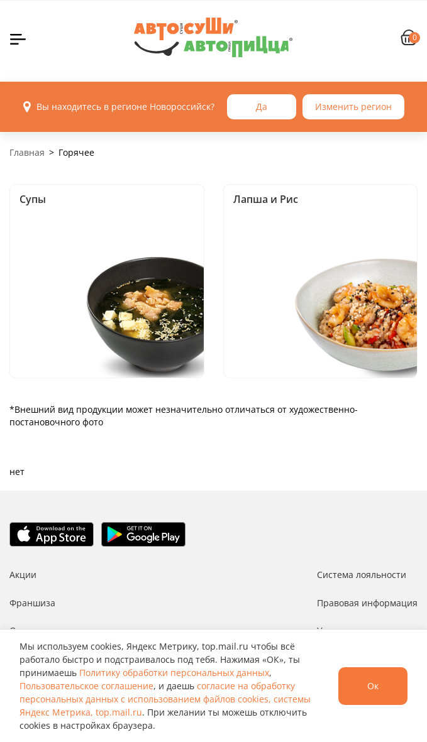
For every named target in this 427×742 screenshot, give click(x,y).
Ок (373, 686)
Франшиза (32, 603)
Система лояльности (361, 575)
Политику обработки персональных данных (174, 673)
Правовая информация (367, 603)
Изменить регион (353, 106)
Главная (27, 152)
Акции (22, 575)
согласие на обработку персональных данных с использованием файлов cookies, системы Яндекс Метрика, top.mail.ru (165, 699)
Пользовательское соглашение (86, 686)
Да (261, 106)
